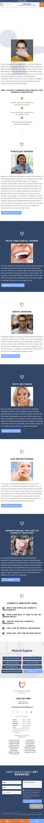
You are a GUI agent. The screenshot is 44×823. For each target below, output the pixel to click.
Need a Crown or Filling (12, 662)
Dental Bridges (14, 750)
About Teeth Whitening (11, 431)
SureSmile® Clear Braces (30, 747)
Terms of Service (37, 813)
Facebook (26, 730)
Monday (15, 719)
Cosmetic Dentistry (30, 742)
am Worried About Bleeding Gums (32, 667)
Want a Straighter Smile (12, 667)
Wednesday (16, 723)
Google (14, 732)
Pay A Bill (22, 1)
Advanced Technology (30, 750)
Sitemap (20, 813)
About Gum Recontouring (11, 505)
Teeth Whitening (30, 745)
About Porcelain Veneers (11, 212)
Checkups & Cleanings (14, 742)
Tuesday (15, 721)
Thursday (15, 725)
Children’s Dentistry (14, 745)
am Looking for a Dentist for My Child (12, 671)
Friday (14, 727)
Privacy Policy (27, 813)
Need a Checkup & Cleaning (12, 658)
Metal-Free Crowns (30, 748)
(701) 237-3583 (26, 4)
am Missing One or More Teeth (32, 658)
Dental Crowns (14, 748)
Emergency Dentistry (30, 752)
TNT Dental (39, 814)
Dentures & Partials (14, 754)
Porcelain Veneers (29, 743)
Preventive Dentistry (14, 740)
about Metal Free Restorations (13, 285)
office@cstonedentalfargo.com (22, 707)
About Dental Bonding (10, 356)
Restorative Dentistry (14, 747)
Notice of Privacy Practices (9, 814)
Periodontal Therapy (14, 743)
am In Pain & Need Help (32, 662)
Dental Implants (30, 740)
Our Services (33, 671)
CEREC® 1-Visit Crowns (14, 752)
